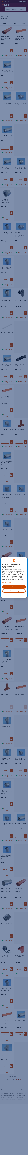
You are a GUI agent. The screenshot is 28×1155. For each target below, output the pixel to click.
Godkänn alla (14, 587)
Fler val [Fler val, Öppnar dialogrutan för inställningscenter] (14, 595)
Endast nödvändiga (14, 591)
